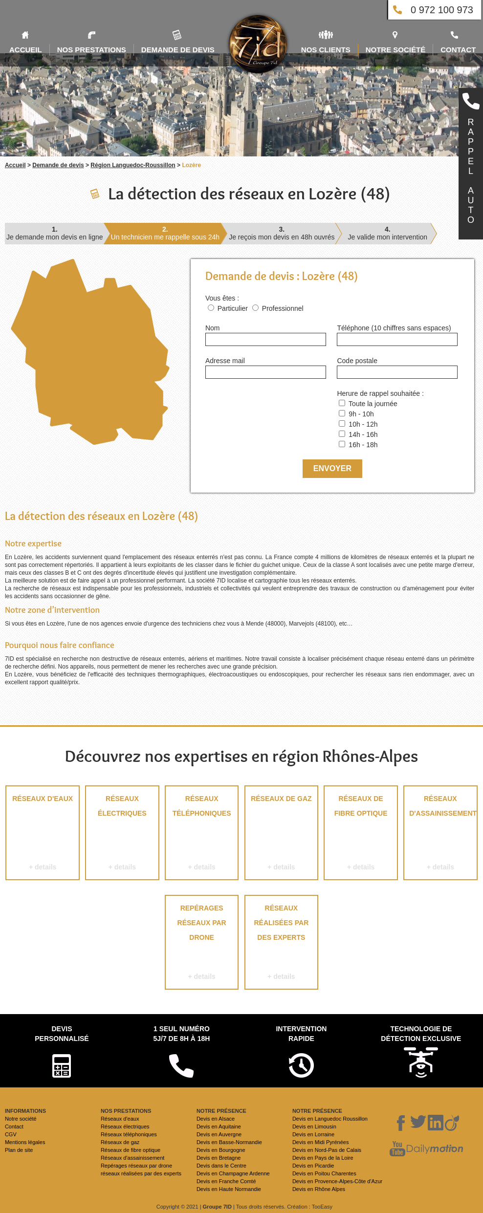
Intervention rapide (301, 1033)
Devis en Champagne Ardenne (233, 1173)
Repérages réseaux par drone (202, 944)
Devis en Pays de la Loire (322, 1158)
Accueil (15, 165)
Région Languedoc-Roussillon (132, 165)
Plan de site (19, 1150)
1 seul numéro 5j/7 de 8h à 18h (181, 1033)
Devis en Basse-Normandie (229, 1142)
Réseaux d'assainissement (440, 834)
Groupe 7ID (217, 1207)
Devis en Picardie (313, 1166)
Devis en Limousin (314, 1126)
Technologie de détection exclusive (421, 1033)
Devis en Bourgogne (221, 1150)
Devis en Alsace (216, 1119)
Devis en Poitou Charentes (324, 1173)
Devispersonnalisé (61, 1033)
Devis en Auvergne (219, 1134)
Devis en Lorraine (313, 1134)
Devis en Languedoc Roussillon (330, 1119)
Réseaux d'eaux (42, 834)
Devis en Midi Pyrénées (320, 1142)
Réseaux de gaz (281, 834)
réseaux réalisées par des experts (281, 944)
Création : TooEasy (309, 1207)
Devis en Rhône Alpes (318, 1189)
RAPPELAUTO (470, 171)
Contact (14, 1126)
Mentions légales (25, 1142)
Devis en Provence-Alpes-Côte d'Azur (337, 1181)
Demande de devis (58, 165)
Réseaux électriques (122, 834)
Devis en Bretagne (219, 1158)
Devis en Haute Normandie (229, 1189)
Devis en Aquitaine (219, 1126)
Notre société (21, 1119)
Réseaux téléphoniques (202, 834)
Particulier (233, 308)
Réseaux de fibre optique (360, 834)
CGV (11, 1134)
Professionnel (283, 308)
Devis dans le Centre (221, 1166)
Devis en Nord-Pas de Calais (326, 1150)
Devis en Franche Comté (226, 1181)
